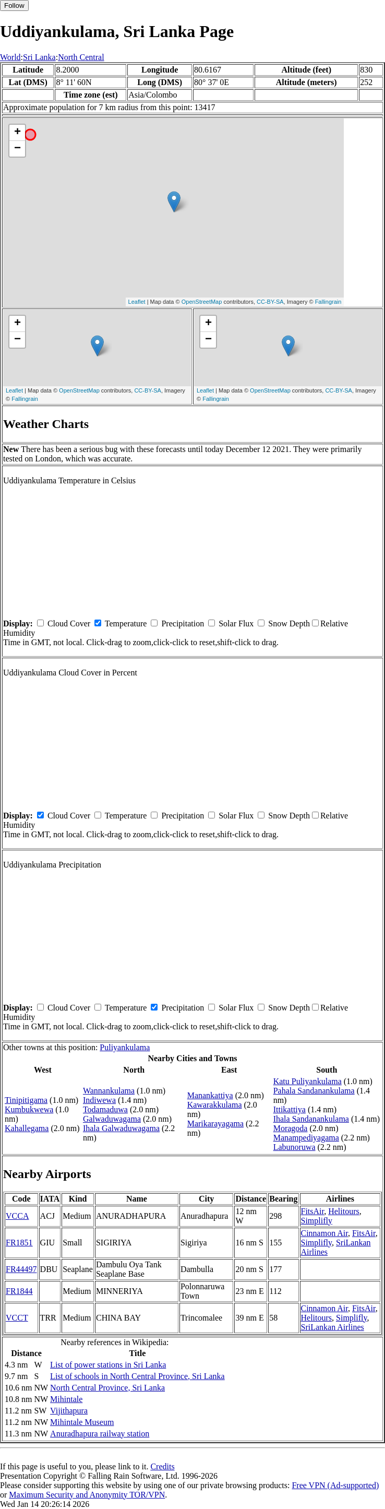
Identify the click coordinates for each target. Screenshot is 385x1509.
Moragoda (290, 1128)
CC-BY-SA (270, 302)
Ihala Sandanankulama (311, 1118)
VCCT (17, 1317)
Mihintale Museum (82, 1422)
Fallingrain (328, 302)
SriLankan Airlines (332, 1327)
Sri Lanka (39, 57)
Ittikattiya (289, 1109)
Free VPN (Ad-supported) (335, 1485)
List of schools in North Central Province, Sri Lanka (137, 1376)
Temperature (126, 623)
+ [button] (17, 132)
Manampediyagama (306, 1137)
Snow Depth (289, 623)
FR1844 (19, 1291)
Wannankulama (109, 1090)
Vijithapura (69, 1410)
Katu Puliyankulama (307, 1081)
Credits (162, 1466)
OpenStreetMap (202, 302)
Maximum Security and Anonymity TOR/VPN (87, 1494)
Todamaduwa (105, 1109)
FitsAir (312, 1211)
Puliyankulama (125, 1047)
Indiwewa (99, 1100)
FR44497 (21, 1269)
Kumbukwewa (29, 1109)
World (10, 57)
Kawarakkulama (214, 1104)
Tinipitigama (26, 1100)
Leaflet (137, 302)
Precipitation (182, 623)
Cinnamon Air (324, 1233)
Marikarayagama (215, 1123)
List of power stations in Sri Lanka (108, 1364)
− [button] (17, 149)
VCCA (17, 1215)
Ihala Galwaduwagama (121, 1128)
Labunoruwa (294, 1147)
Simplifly (316, 1220)
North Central (81, 57)
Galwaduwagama (112, 1118)
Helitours (343, 1211)
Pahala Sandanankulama (314, 1090)
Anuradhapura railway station (99, 1433)
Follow (14, 5)
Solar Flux (236, 623)
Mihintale (66, 1399)
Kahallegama (27, 1128)
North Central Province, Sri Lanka (107, 1387)
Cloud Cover (68, 623)
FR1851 (19, 1242)
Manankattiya (210, 1095)
